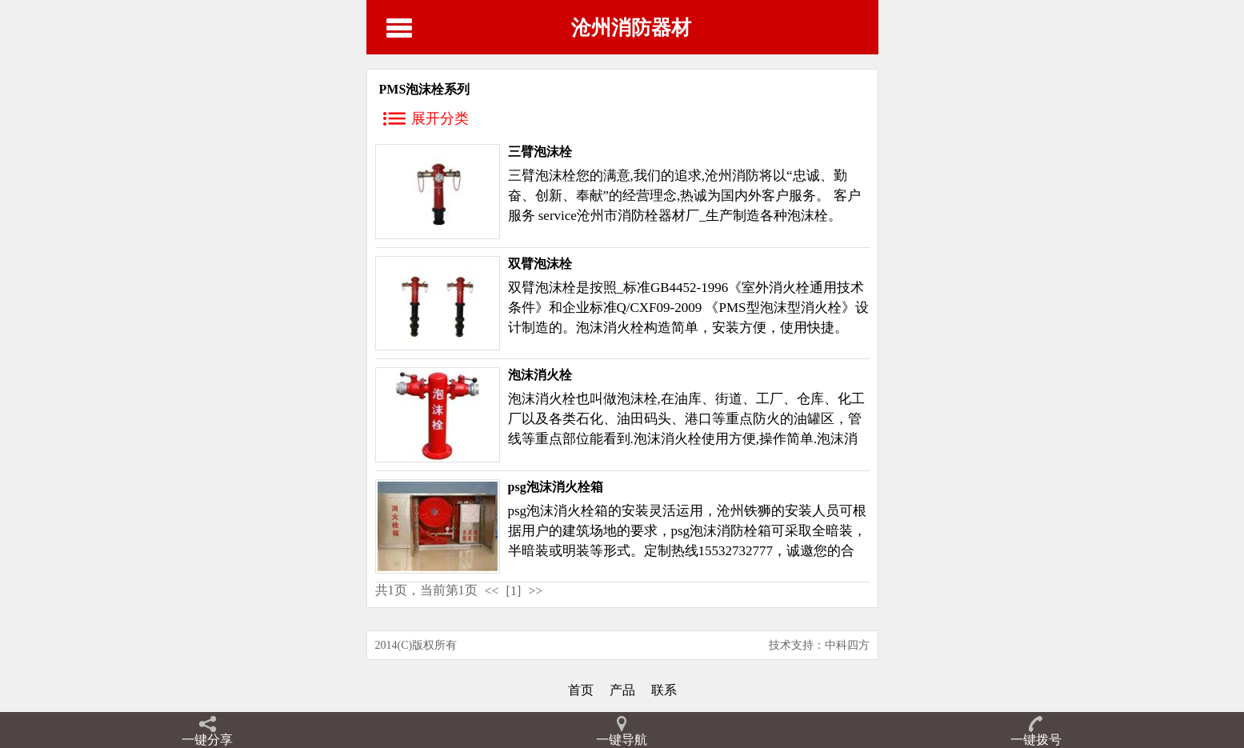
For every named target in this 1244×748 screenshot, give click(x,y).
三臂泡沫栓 (540, 151)
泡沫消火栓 (540, 375)
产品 (622, 690)
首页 (581, 690)
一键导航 (621, 739)
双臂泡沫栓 (540, 263)
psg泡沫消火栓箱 (555, 487)
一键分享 (207, 739)
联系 (664, 690)
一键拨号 (1036, 739)
